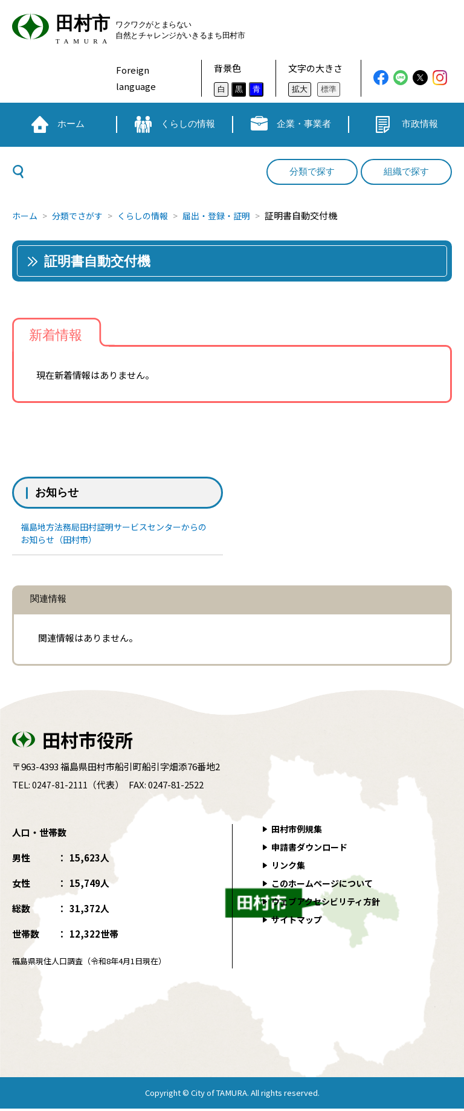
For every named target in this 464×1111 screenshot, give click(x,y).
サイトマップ (299, 921)
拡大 (300, 89)
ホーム (25, 215)
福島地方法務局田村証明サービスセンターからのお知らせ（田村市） (116, 534)
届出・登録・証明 (229, 215)
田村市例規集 (299, 831)
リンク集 (290, 867)
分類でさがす (81, 215)
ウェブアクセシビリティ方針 (330, 903)
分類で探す (312, 171)
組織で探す (406, 171)
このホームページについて (326, 885)
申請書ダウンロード (312, 849)
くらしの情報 (151, 215)
